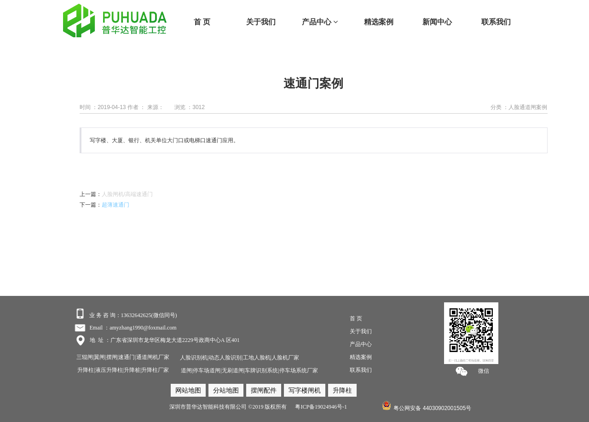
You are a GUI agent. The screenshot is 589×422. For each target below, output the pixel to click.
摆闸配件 (264, 390)
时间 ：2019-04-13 (103, 107)
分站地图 (226, 390)
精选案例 (378, 22)
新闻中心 (437, 22)
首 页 (202, 22)
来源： (155, 107)
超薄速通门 (115, 205)
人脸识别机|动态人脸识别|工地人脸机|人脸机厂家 (239, 357)
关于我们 (261, 22)
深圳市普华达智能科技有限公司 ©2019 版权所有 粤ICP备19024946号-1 (258, 407)
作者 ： (136, 107)
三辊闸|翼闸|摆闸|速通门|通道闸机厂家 (122, 357)
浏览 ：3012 (189, 107)
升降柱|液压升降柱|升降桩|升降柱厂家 (123, 370)
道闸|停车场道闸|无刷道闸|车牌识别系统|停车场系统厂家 (249, 370)
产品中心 (320, 22)
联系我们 (496, 22)
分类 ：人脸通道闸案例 (519, 107)
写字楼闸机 (305, 390)
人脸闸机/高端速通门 (127, 194)
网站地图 (188, 390)
